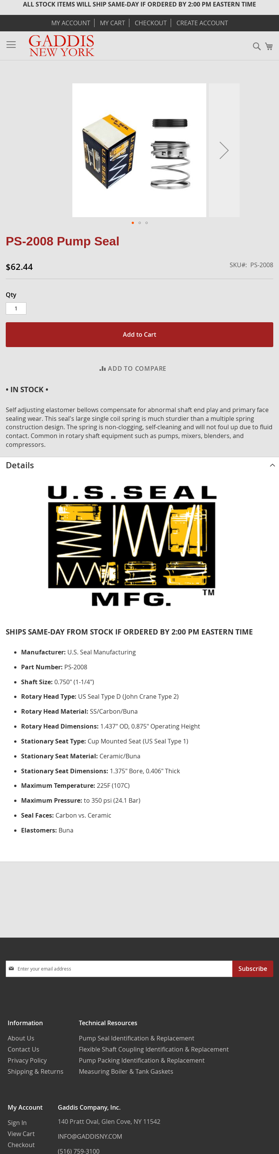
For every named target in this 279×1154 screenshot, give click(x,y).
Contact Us (23, 1049)
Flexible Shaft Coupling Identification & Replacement (154, 1049)
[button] (224, 150)
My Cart (112, 23)
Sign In (17, 1122)
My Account (70, 23)
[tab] (139, 465)
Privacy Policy (27, 1060)
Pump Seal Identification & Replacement (136, 1038)
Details (20, 465)
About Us (21, 1038)
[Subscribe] (252, 969)
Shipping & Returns (36, 1071)
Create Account (202, 23)
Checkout (151, 23)
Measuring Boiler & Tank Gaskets (126, 1071)
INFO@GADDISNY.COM (90, 1136)
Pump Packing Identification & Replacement (142, 1060)
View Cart (21, 1134)
